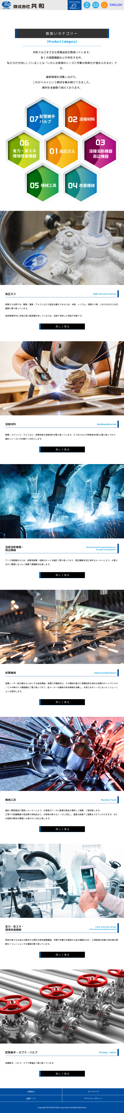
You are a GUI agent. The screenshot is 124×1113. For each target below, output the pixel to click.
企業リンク (31, 1098)
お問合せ (31, 1091)
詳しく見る (63, 326)
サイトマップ (93, 1091)
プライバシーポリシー (93, 1098)
